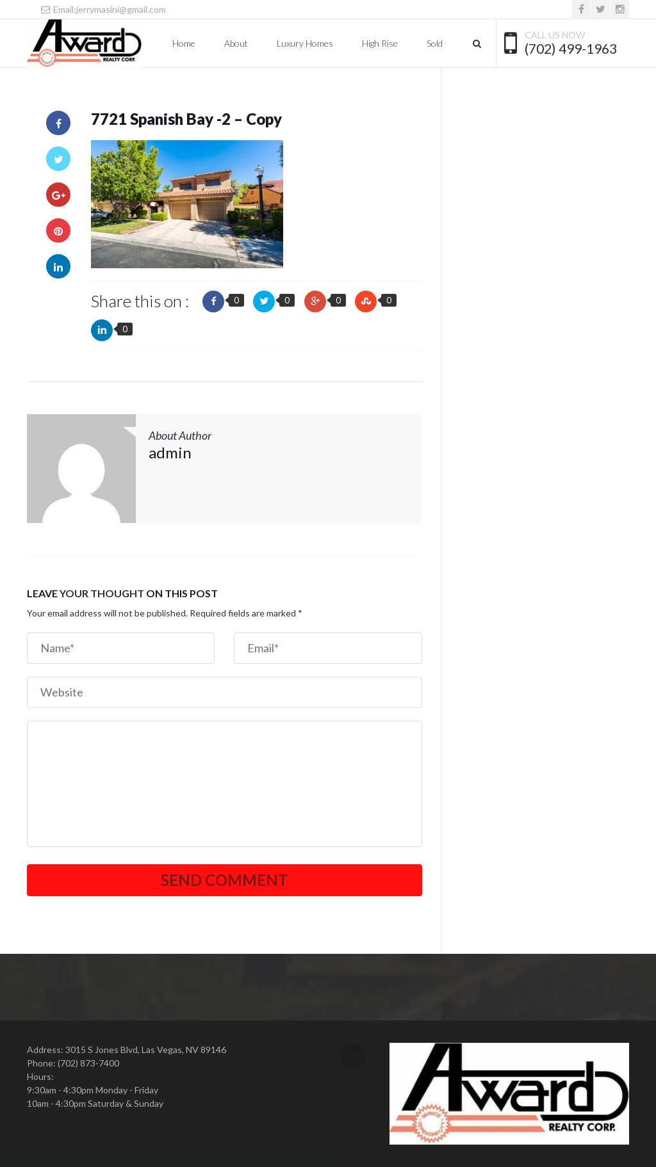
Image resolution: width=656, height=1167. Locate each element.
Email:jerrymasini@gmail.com (103, 9)
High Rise (380, 43)
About (236, 43)
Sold (435, 43)
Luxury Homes (305, 43)
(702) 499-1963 (571, 48)
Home (183, 43)
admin (170, 452)
